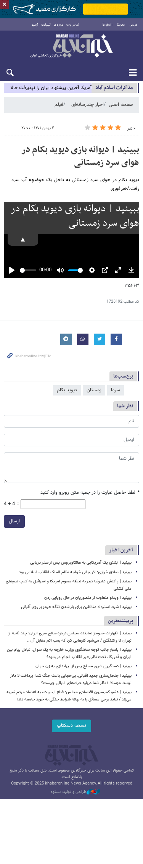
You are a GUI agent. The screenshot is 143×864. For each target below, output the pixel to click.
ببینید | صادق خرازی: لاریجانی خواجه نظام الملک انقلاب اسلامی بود (75, 572)
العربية (121, 25)
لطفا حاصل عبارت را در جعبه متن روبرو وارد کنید (89, 492)
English (107, 25)
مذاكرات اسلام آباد (114, 87)
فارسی (133, 25)
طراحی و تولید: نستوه (75, 792)
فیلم (59, 105)
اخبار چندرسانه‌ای (87, 105)
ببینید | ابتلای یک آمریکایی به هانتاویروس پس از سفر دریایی (81, 562)
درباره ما (58, 25)
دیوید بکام (67, 390)
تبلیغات (46, 25)
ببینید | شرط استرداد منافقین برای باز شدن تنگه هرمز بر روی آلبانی (76, 607)
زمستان (94, 390)
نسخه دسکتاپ (71, 725)
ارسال (14, 521)
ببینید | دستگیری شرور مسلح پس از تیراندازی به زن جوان (83, 666)
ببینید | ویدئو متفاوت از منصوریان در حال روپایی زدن (88, 598)
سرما (115, 390)
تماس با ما (72, 25)
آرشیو (35, 25)
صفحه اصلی (121, 105)
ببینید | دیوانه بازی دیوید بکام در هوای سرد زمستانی (80, 156)
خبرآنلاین (71, 46)
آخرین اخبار (121, 550)
